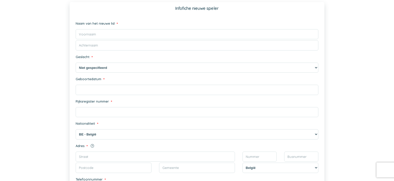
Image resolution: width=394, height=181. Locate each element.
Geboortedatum (90, 79)
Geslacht (84, 57)
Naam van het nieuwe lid (97, 24)
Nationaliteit (87, 124)
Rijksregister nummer (94, 102)
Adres (85, 146)
